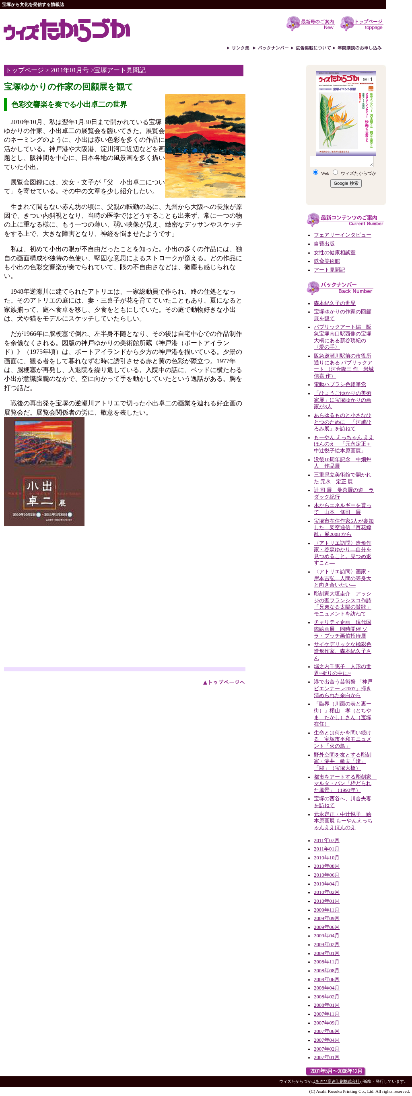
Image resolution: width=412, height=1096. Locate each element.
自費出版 (324, 244)
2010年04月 (327, 884)
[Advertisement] (71, 607)
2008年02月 (327, 997)
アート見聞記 (329, 270)
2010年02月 (327, 892)
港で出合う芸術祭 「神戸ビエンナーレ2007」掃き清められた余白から (343, 688)
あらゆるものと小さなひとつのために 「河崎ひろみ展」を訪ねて (342, 422)
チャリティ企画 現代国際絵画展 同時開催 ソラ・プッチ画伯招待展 (342, 629)
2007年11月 (327, 1014)
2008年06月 (327, 979)
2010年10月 (327, 858)
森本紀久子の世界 (335, 303)
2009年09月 (327, 918)
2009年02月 (327, 944)
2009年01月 (327, 953)
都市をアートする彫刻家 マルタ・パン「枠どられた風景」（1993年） (345, 783)
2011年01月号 (70, 70)
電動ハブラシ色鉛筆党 (340, 384)
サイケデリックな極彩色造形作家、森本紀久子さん (342, 651)
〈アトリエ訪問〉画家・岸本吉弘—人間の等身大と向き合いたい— (342, 578)
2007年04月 (327, 1040)
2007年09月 (327, 1023)
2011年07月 (327, 840)
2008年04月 (327, 988)
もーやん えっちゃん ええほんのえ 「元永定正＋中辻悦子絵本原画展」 (344, 444)
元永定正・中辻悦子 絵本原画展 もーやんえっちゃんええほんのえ (343, 821)
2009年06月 (327, 927)
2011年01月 (327, 849)
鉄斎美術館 (327, 261)
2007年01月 (327, 1057)
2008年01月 (327, 1005)
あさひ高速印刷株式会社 (337, 1081)
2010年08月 (327, 866)
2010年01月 (327, 901)
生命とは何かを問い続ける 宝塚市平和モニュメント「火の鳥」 (342, 739)
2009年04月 (327, 936)
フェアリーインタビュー (342, 235)
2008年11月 (327, 962)
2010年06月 (327, 875)
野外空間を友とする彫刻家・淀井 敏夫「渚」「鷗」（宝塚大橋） (342, 761)
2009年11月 (327, 910)
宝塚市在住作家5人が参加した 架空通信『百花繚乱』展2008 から (344, 527)
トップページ (24, 70)
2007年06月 (327, 1031)
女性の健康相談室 (335, 253)
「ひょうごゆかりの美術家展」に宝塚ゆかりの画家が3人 (342, 400)
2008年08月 (327, 970)
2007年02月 (327, 1049)
